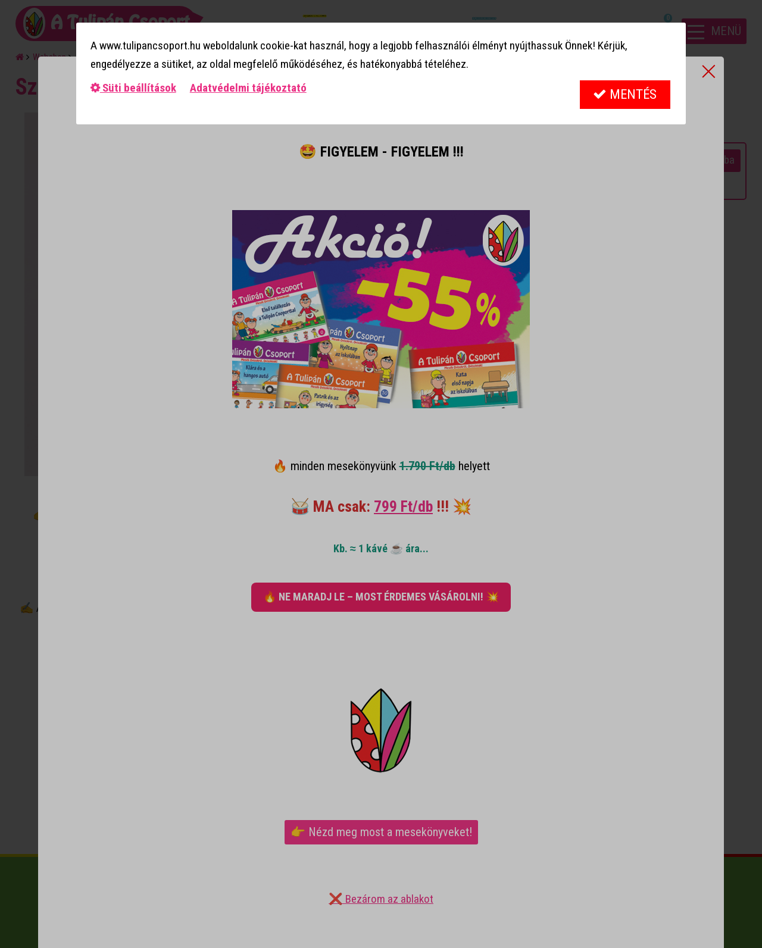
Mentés (625, 94)
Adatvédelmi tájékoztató (248, 88)
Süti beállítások (133, 88)
